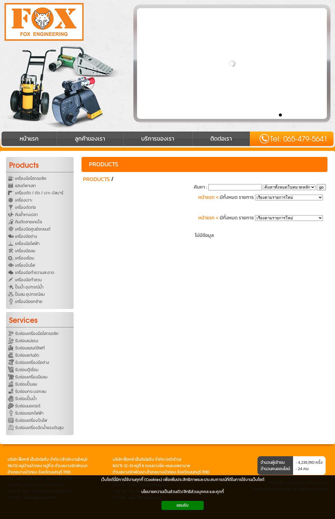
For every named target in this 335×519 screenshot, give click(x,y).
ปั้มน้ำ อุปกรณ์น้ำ (29, 287)
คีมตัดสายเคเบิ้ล (28, 222)
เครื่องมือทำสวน (28, 280)
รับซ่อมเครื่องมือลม (31, 377)
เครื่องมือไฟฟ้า (27, 243)
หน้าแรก (206, 197)
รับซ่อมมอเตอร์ (27, 406)
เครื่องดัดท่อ (25, 207)
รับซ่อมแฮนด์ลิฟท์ (30, 348)
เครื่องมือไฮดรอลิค (30, 178)
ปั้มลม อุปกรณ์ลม (30, 294)
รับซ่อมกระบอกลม (30, 391)
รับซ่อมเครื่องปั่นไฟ (31, 420)
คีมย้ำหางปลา (26, 215)
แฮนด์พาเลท (25, 186)
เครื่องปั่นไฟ (25, 265)
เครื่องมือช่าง (26, 236)
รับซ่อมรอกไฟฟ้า (29, 413)
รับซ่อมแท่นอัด (27, 355)
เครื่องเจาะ (24, 200)
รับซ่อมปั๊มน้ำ (26, 399)
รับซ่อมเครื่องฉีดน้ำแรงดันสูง (39, 428)
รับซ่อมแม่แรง (26, 341)
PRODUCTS (103, 164)
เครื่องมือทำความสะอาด (34, 272)
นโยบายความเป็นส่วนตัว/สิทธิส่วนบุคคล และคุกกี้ (182, 492)
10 (324, 114)
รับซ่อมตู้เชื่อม (26, 370)
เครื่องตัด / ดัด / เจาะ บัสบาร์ (39, 193)
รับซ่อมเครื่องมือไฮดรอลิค (36, 333)
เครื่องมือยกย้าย (28, 301)
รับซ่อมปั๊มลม (26, 384)
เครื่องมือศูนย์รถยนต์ (32, 229)
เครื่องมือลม (25, 251)
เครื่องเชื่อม (24, 258)
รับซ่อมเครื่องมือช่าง (32, 362)
